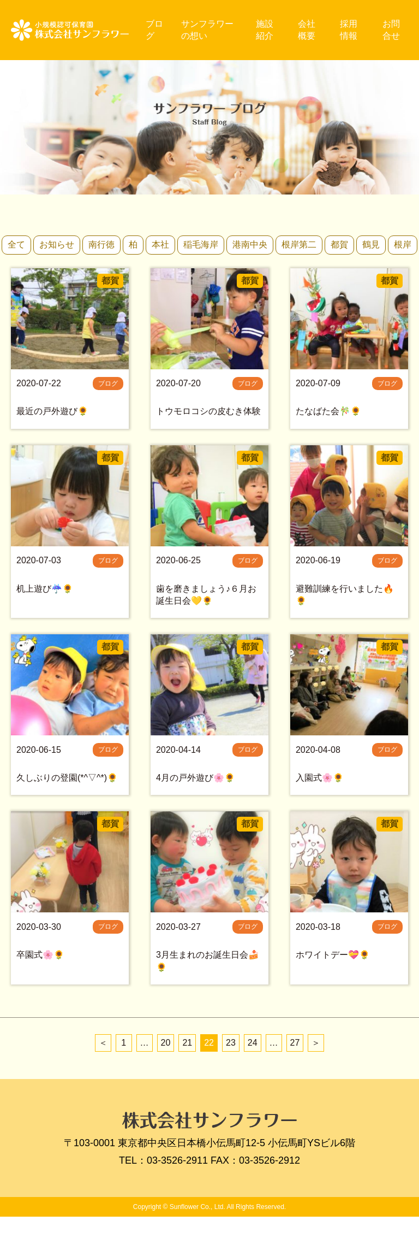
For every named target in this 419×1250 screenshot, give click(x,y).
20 (166, 1075)
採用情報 (350, 29)
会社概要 (308, 29)
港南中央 (249, 244)
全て (16, 244)
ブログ (158, 29)
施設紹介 (267, 29)
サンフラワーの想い (211, 29)
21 (187, 1075)
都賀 (339, 244)
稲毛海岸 (200, 244)
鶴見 (371, 244)
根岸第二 (299, 244)
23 (231, 1075)
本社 (160, 244)
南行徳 (101, 244)
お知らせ (56, 244)
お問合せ (391, 29)
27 (295, 1075)
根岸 (402, 244)
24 (253, 1075)
